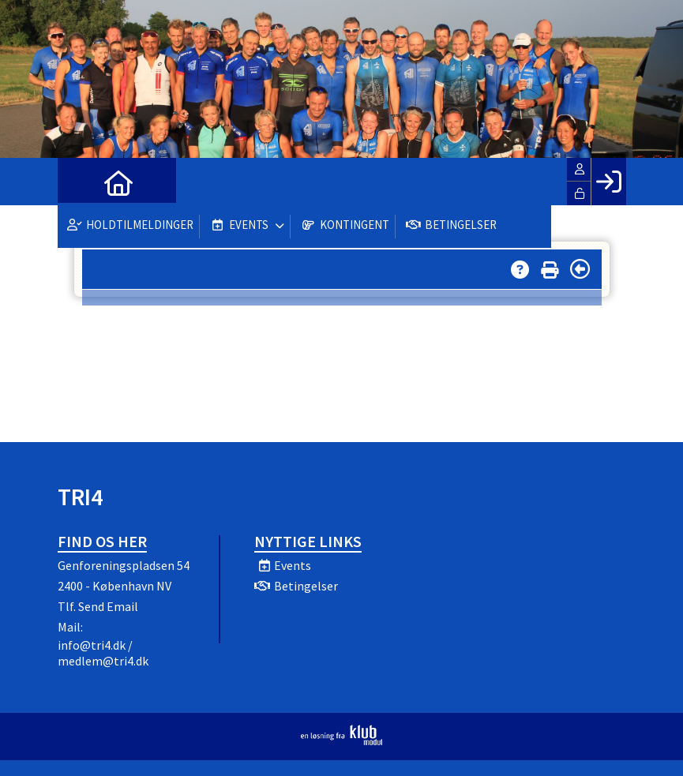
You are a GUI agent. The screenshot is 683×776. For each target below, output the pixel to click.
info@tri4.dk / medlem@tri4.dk (103, 653)
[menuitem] (81, 181)
